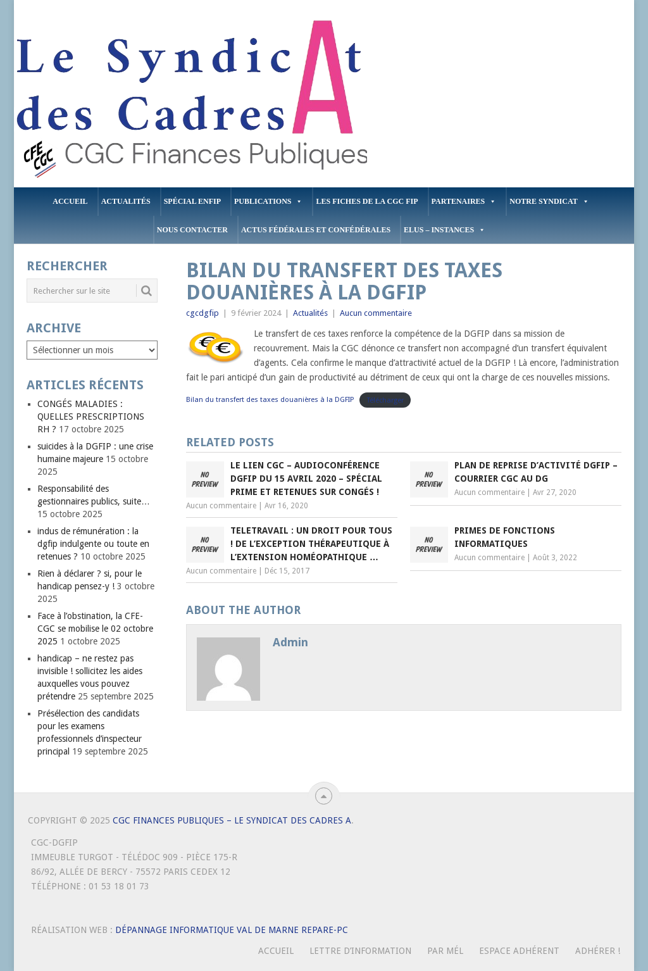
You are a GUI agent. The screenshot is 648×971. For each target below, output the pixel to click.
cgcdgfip (202, 313)
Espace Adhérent (519, 951)
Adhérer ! (597, 951)
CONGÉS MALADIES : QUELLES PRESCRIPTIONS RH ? (90, 416)
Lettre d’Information (360, 951)
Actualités (126, 201)
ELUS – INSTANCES (444, 230)
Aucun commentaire (376, 313)
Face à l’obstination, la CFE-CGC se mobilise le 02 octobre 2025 (95, 628)
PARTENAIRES (464, 201)
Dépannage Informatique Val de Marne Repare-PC (231, 930)
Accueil (70, 201)
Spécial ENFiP (192, 201)
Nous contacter (192, 229)
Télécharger (385, 400)
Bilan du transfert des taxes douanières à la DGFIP (270, 400)
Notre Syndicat (549, 201)
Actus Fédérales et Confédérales (315, 229)
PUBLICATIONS (268, 201)
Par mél (445, 951)
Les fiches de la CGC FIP (367, 201)
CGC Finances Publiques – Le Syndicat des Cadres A (232, 820)
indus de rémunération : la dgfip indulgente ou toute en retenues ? (93, 543)
